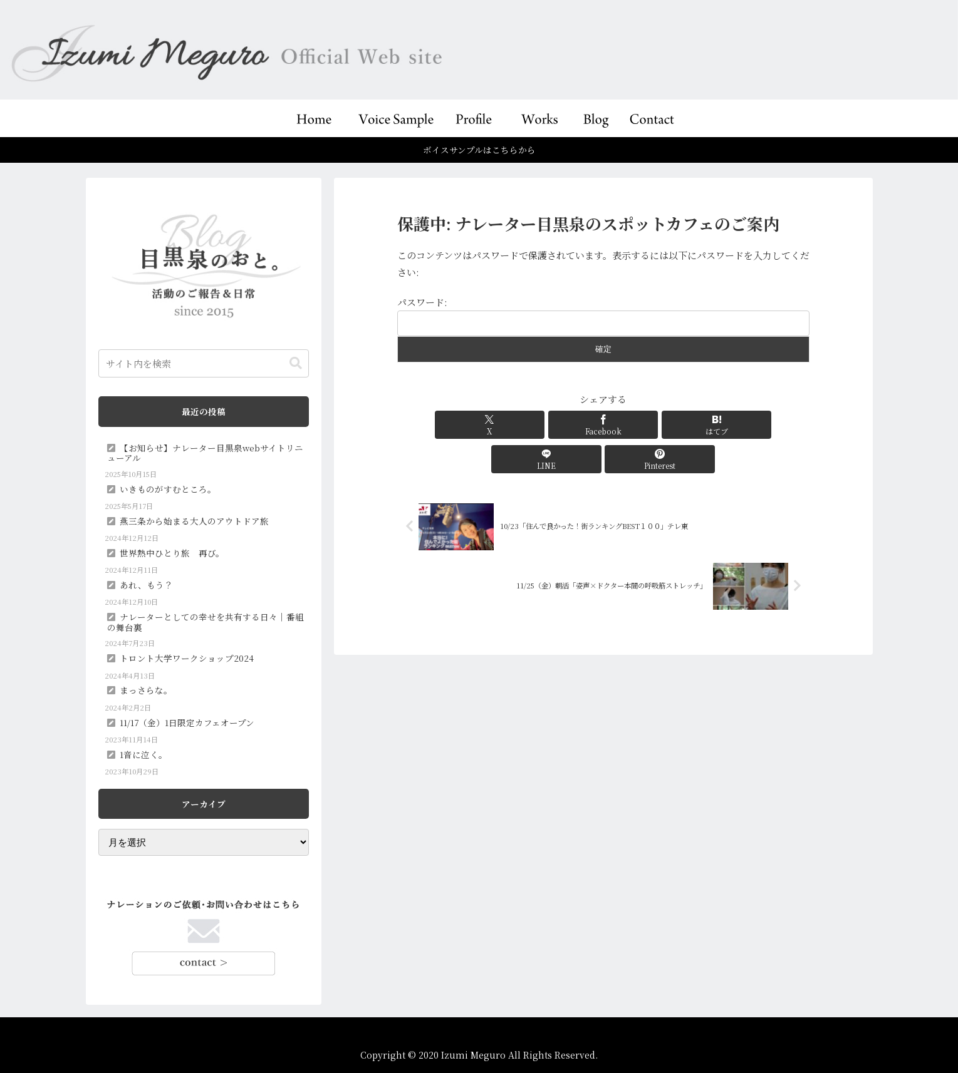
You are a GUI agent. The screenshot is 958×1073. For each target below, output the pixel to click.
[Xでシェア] (464, 425)
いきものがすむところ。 (168, 489)
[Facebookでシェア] (533, 425)
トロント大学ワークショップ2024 (187, 658)
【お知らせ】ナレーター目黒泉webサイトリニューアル (205, 452)
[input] (203, 363)
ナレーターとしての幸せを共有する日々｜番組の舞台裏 (205, 621)
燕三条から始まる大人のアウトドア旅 (194, 521)
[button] (295, 363)
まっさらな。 (146, 690)
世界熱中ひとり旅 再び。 (172, 553)
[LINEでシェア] (672, 425)
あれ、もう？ (146, 584)
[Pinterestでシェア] (741, 425)
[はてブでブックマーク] (603, 425)
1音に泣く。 (143, 754)
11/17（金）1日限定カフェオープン (187, 722)
